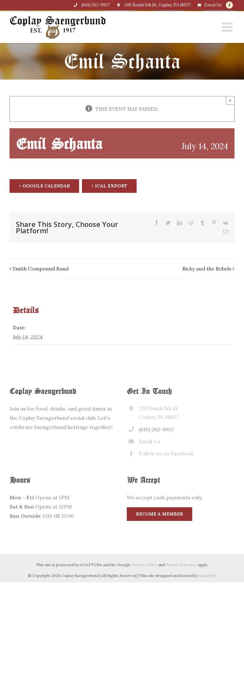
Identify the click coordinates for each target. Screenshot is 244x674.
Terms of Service (181, 564)
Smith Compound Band (41, 268)
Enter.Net (207, 575)
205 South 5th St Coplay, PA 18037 (159, 412)
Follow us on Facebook (166, 453)
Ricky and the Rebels (206, 268)
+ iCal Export (109, 186)
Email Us (213, 5)
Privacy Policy (144, 564)
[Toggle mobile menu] (228, 27)
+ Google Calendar (44, 186)
